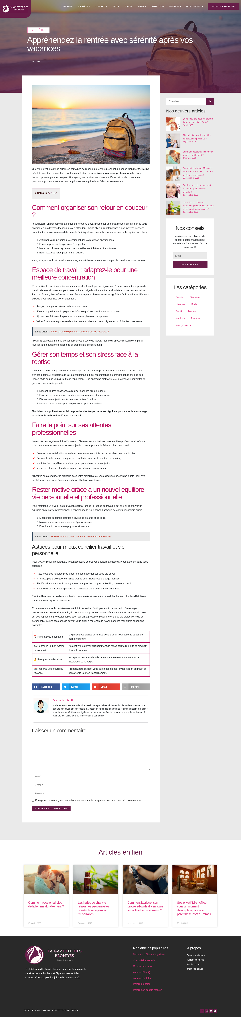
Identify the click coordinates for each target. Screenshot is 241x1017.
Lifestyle (101, 6)
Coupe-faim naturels (144, 960)
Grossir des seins (142, 966)
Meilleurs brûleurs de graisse (149, 954)
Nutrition (158, 6)
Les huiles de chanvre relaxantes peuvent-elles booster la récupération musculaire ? (198, 205)
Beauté (68, 6)
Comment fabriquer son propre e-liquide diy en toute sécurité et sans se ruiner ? (145, 906)
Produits (175, 6)
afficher (52, 193)
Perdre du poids (141, 984)
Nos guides (194, 6)
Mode (116, 6)
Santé (128, 6)
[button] (46, 686)
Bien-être (84, 6)
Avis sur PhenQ (141, 972)
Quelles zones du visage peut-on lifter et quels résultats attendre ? (197, 188)
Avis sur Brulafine (142, 978)
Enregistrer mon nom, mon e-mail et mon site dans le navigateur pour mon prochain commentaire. (88, 800)
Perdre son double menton (147, 990)
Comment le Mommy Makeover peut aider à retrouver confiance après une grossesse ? (198, 171)
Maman (142, 6)
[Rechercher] (210, 101)
